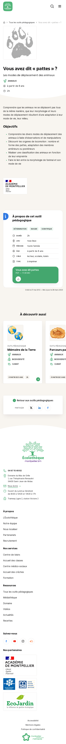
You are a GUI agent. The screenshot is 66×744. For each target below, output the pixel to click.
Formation (8, 578)
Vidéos (6, 609)
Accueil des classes (13, 560)
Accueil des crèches (13, 572)
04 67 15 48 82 (15, 470)
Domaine (7, 603)
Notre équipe (10, 523)
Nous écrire (13, 486)
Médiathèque (10, 597)
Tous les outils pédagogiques (22, 22)
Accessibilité (33, 720)
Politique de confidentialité (33, 729)
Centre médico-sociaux (15, 566)
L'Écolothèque (10, 517)
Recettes (8, 620)
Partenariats (9, 535)
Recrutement (10, 541)
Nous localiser (10, 529)
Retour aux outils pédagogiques (33, 400)
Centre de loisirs (11, 554)
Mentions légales (33, 725)
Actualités (8, 615)
